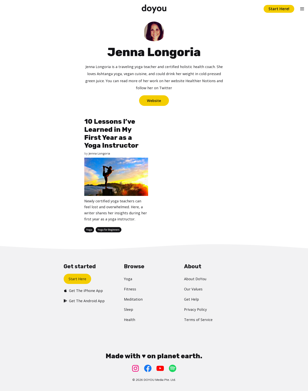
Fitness (130, 289)
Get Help (191, 299)
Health (129, 319)
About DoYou (195, 278)
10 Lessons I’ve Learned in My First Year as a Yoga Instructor (111, 133)
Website (154, 100)
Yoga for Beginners (108, 229)
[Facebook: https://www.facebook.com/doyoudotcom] (147, 368)
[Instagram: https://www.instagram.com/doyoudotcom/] (135, 368)
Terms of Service (198, 319)
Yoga (89, 229)
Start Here (77, 278)
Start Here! (279, 8)
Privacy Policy (195, 309)
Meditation (133, 299)
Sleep (128, 309)
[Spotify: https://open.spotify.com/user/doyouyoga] (172, 368)
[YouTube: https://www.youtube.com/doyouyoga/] (160, 368)
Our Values (193, 289)
